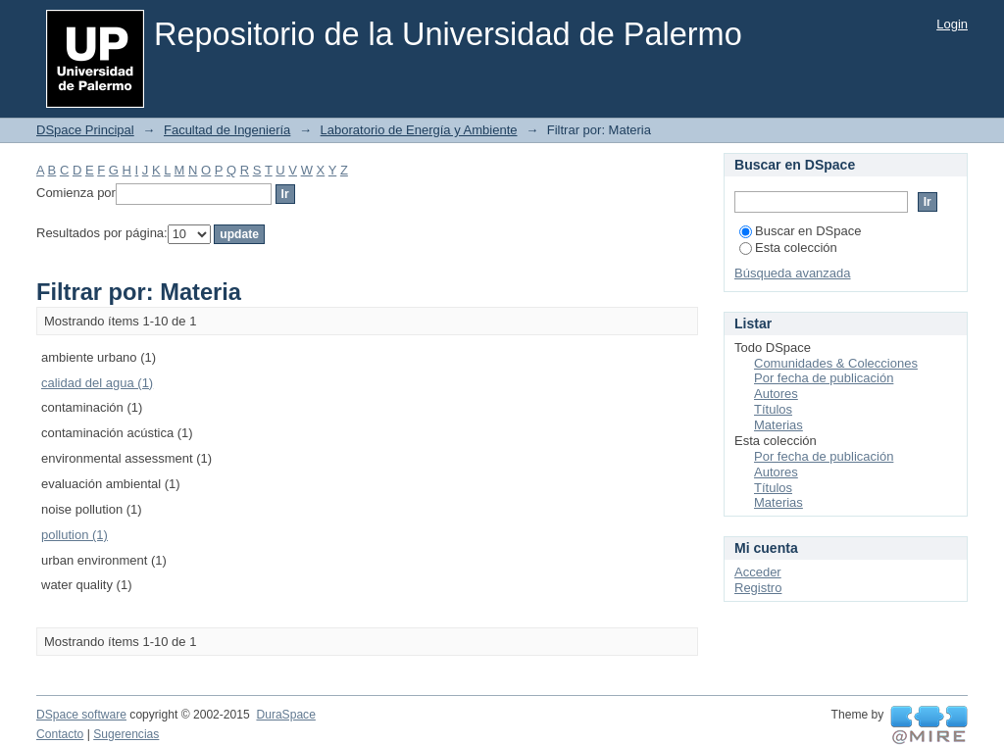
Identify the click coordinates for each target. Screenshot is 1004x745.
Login (952, 24)
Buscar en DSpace (800, 231)
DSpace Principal (85, 130)
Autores (776, 393)
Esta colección (788, 247)
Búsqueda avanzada (792, 273)
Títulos (773, 409)
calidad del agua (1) (97, 382)
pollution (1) (74, 534)
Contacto (59, 734)
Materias (778, 425)
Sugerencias (126, 734)
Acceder (757, 572)
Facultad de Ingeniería (227, 130)
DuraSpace (285, 714)
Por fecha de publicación (823, 378)
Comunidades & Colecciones (836, 363)
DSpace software (81, 714)
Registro (757, 587)
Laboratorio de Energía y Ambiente (419, 130)
